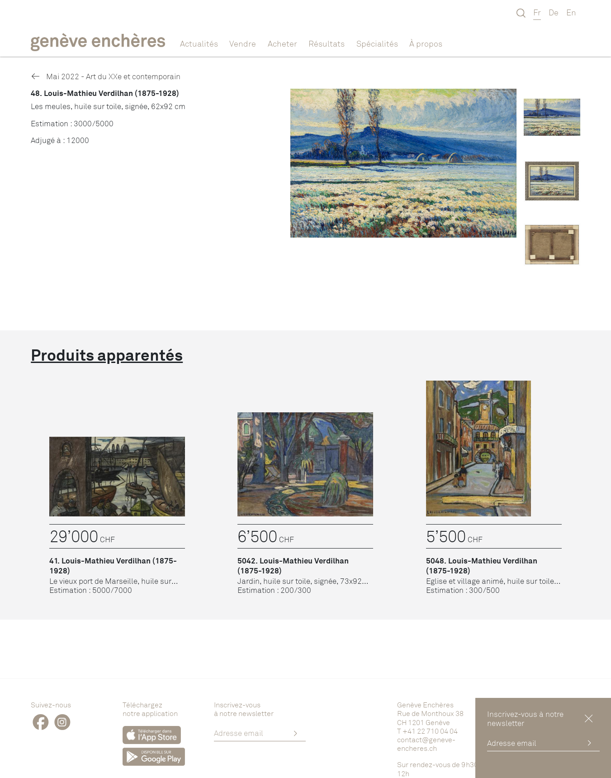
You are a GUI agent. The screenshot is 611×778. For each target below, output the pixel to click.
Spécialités (377, 43)
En (571, 12)
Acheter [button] (282, 43)
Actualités (199, 43)
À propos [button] (425, 43)
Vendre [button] (242, 43)
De (554, 12)
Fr (537, 12)
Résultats (326, 43)
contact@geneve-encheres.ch (426, 744)
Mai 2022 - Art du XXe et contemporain (105, 76)
